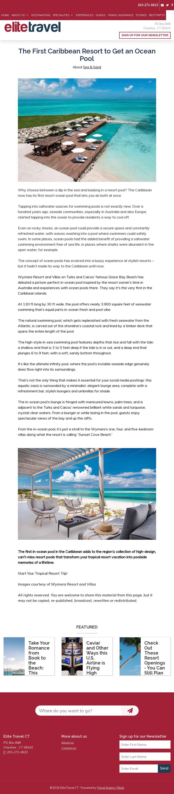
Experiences (84, 15)
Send (164, 768)
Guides (100, 15)
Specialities (61, 15)
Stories (141, 15)
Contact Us (68, 748)
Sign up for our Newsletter (144, 35)
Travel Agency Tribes (110, 787)
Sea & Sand (92, 67)
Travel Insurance (120, 15)
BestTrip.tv (157, 15)
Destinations (40, 15)
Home (5, 15)
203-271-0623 (148, 5)
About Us (18, 15)
